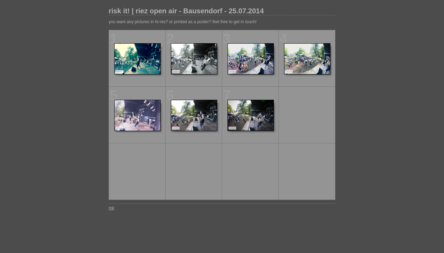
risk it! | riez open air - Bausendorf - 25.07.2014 (186, 11)
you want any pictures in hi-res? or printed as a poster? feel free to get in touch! (183, 21)
